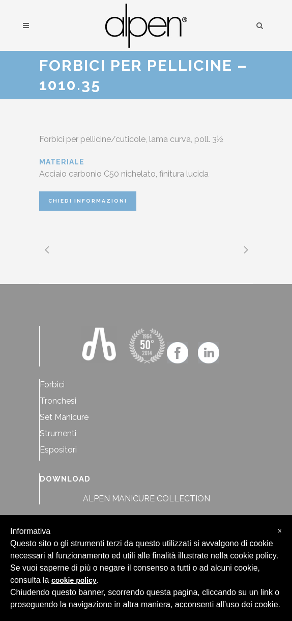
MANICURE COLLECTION (161, 498)
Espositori (58, 450)
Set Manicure (64, 417)
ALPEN (96, 498)
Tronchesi (58, 401)
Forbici (52, 384)
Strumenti (58, 433)
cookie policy (74, 580)
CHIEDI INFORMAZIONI (87, 201)
